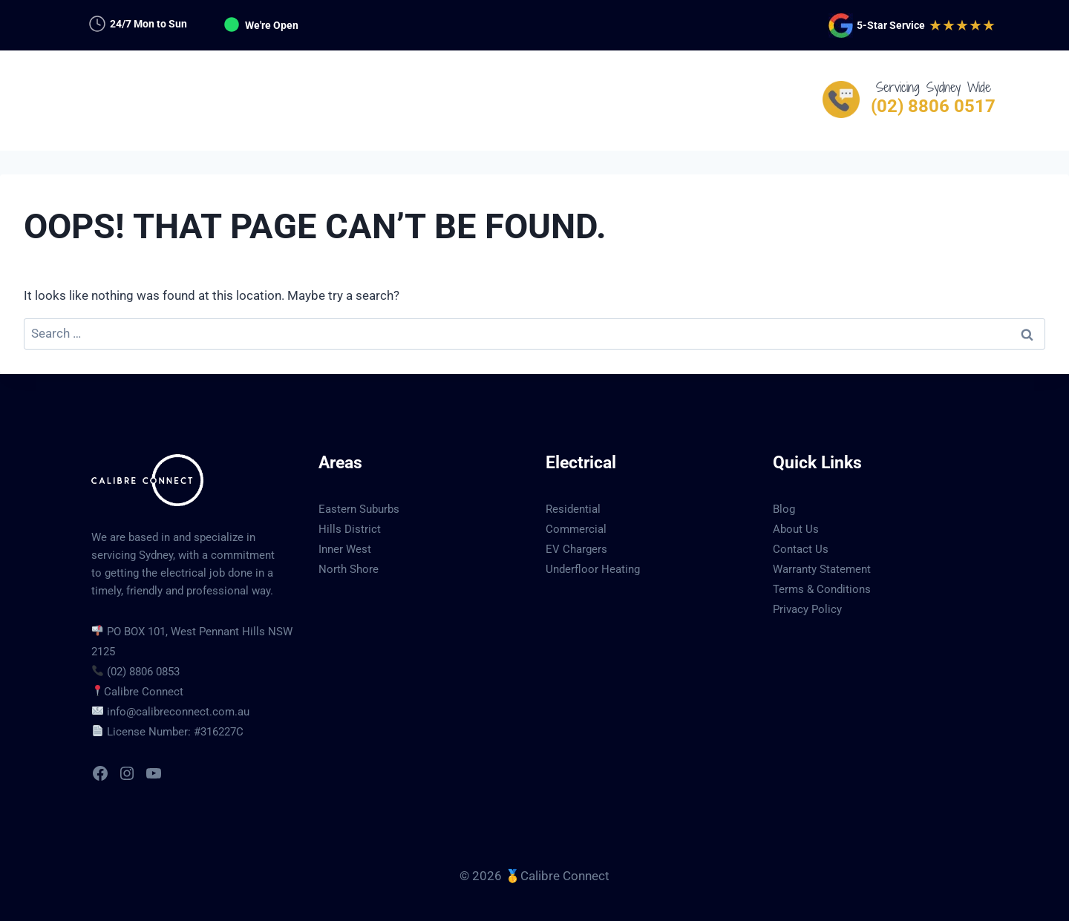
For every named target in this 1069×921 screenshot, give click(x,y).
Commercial (576, 529)
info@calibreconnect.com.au (178, 711)
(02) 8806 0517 (933, 106)
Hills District (349, 529)
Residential (573, 509)
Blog (784, 509)
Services (394, 100)
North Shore (348, 569)
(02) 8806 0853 (143, 671)
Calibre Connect (143, 691)
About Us (796, 529)
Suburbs (571, 100)
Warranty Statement (822, 569)
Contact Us (667, 100)
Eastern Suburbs (358, 509)
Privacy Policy (807, 609)
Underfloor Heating (593, 569)
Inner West (344, 549)
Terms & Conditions (822, 589)
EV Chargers (576, 549)
